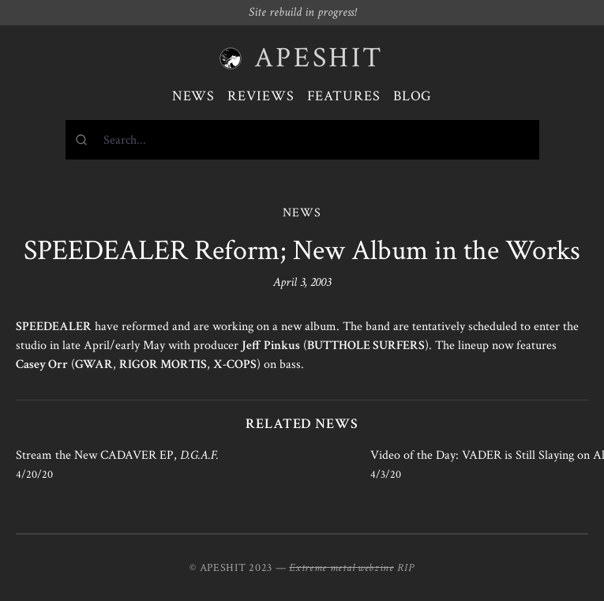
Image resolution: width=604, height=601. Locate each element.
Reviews (260, 96)
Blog (413, 96)
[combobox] (302, 140)
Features (344, 96)
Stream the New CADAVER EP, (117, 455)
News (194, 96)
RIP (406, 568)
